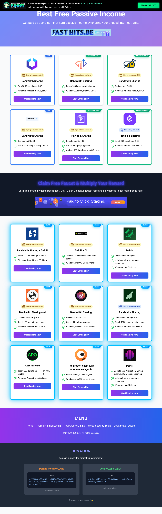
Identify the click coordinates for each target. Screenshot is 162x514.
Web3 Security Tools (99, 435)
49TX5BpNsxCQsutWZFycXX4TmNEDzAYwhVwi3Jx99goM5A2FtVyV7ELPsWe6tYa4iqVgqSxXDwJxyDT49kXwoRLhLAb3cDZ (51, 491)
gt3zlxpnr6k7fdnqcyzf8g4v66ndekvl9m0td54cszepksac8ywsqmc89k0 (110, 490)
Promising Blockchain (48, 435)
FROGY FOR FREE (148, 5)
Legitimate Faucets (124, 435)
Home (30, 435)
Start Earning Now (32, 99)
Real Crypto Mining (74, 435)
